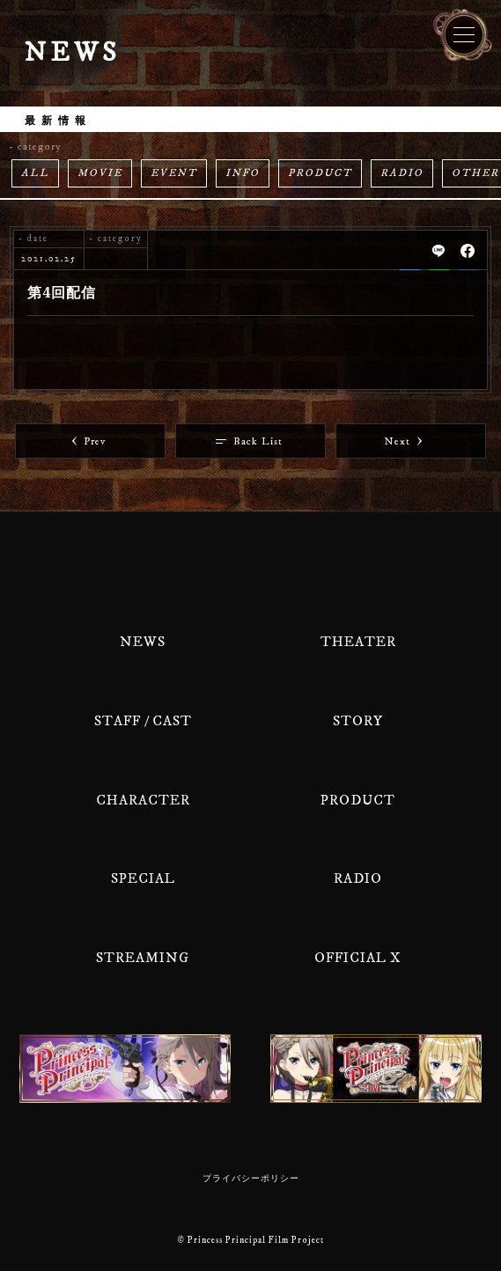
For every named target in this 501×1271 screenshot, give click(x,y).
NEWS (143, 641)
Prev (89, 441)
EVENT (174, 173)
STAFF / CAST (143, 721)
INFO (242, 173)
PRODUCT (320, 173)
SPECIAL (143, 878)
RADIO (402, 173)
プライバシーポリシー (251, 1178)
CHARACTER (143, 800)
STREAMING (142, 957)
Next (403, 441)
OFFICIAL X (358, 957)
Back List (249, 441)
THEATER (358, 641)
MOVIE (99, 173)
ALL (35, 173)
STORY (358, 721)
